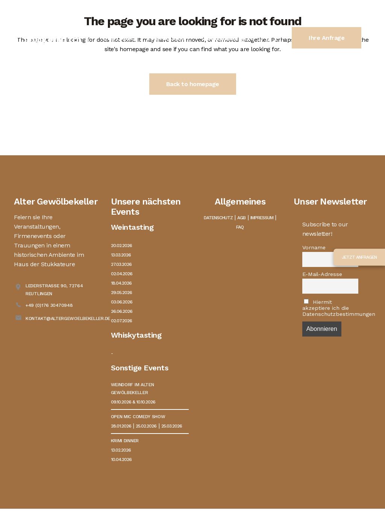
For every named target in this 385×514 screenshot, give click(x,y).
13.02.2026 (121, 450)
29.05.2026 (121, 292)
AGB (241, 217)
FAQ (240, 227)
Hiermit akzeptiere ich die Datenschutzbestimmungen (330, 308)
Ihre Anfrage (326, 37)
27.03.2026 (121, 264)
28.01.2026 (121, 426)
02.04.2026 (121, 273)
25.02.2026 (146, 426)
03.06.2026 (121, 302)
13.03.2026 (121, 255)
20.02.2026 (121, 245)
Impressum (261, 217)
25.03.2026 (171, 426)
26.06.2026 (121, 311)
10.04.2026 (121, 459)
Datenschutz (218, 217)
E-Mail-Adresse (322, 274)
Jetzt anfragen (359, 256)
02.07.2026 (121, 320)
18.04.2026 (121, 283)
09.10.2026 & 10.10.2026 (133, 402)
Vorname (314, 247)
